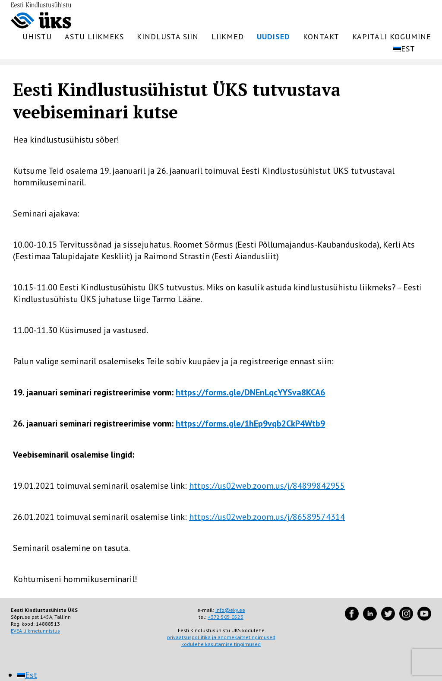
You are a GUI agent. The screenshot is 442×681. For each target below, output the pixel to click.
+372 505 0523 (225, 617)
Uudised (273, 37)
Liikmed (228, 37)
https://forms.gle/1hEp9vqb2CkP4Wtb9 (250, 423)
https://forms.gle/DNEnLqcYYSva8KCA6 (250, 392)
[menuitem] (410, 49)
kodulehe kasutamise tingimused (221, 644)
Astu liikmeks (94, 37)
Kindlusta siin (168, 37)
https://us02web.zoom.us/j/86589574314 (267, 516)
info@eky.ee (230, 610)
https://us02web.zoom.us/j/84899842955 (267, 485)
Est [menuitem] (31, 675)
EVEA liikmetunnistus (35, 630)
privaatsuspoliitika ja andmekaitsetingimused (221, 637)
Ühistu (37, 37)
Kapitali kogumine (391, 37)
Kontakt (321, 37)
